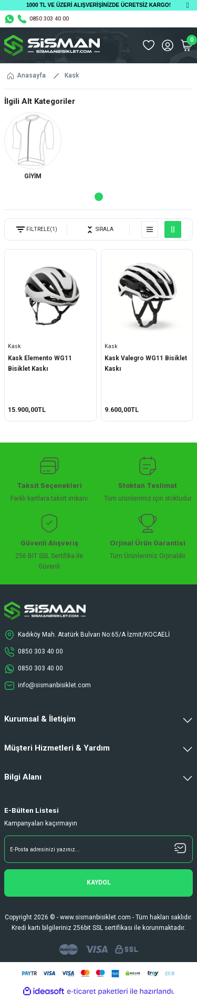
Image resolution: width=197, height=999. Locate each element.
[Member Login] (167, 45)
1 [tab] (99, 197)
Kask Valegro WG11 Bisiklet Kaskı (146, 363)
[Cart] (186, 45)
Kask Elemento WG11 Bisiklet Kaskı (40, 363)
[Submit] (98, 883)
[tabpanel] (33, 148)
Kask (72, 75)
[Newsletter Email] (98, 849)
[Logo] (52, 45)
